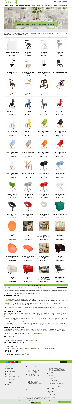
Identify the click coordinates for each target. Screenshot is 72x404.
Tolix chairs (9, 307)
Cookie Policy (52, 390)
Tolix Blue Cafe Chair (28, 111)
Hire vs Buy (8, 381)
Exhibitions (21, 5)
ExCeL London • (37, 377)
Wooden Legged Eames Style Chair (44, 132)
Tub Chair (60, 257)
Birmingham (35, 368)
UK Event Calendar (32, 389)
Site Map (51, 378)
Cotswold (32, 369)
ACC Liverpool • (30, 375)
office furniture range (56, 319)
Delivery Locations (31, 372)
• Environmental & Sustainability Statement (56, 369)
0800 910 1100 (52, 394)
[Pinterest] (13, 362)
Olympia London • (38, 385)
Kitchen (6, 5)
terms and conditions (32, 340)
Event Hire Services (10, 365)
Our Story (51, 375)
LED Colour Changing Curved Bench (28, 257)
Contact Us (51, 391)
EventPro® (51, 372)
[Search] (63, 5)
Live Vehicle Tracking (10, 374)
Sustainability (52, 377)
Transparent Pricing (10, 379)
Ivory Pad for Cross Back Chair (12, 52)
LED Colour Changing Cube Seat (60, 214)
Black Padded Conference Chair (60, 72)
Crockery (11, 5)
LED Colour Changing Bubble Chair (12, 257)
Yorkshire (35, 371)
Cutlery (16, 5)
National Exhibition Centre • (33, 384)
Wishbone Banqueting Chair (28, 174)
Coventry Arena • (31, 377)
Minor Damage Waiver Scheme (13, 376)
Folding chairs (9, 300)
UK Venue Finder (31, 374)
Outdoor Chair (60, 53)
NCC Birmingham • (31, 385)
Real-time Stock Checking (12, 377)
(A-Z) (36, 372)
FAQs (7, 384)
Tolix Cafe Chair (44, 112)
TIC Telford (29, 388)
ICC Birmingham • (31, 381)
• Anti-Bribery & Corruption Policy (55, 368)
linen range (46, 316)
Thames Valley (30, 371)
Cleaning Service (9, 368)
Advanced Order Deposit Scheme (13, 366)
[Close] (32, 402)
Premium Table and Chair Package (44, 235)
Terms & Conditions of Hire (55, 386)
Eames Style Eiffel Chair (44, 174)
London (39, 368)
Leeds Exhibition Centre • (32, 382)
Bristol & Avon (30, 368)
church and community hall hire (34, 333)
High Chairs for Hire (44, 92)
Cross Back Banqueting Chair (12, 92)
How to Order (9, 373)
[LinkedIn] (15, 362)
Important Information (54, 385)
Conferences (7, 318)
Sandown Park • (39, 387)
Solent (33, 370)
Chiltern (29, 369)
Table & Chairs (60, 234)
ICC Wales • (36, 381)
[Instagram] (11, 362)
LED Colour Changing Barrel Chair (12, 234)
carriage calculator (12, 344)
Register (55, 1)
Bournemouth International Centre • (34, 376)
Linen (42, 5)
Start (62, 287)
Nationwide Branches (32, 366)
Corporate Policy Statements (55, 366)
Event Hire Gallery (53, 380)
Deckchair (60, 92)
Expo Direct (51, 373)
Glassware (33, 5)
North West (30, 370)
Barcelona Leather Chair (60, 278)
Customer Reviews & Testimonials (56, 381)
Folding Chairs (28, 53)
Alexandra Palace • (37, 375)
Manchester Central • (31, 383)
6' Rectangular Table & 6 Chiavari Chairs (28, 234)
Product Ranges (9, 382)
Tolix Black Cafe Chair (12, 111)
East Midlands (37, 369)
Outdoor (38, 5)
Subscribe (63, 361)
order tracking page (30, 348)
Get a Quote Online (10, 371)
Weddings (6, 313)
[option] (12, 44)
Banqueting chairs (10, 297)
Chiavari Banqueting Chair (12, 73)
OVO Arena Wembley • (32, 387)
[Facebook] (9, 362)
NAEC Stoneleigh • (38, 383)
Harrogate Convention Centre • (33, 380)
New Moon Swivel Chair (12, 215)
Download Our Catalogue (11, 370)
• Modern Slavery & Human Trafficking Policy (57, 370)
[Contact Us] (64, 1)
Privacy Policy (52, 388)
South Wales (37, 370)
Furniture (27, 5)
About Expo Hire (52, 365)
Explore (55, 5)
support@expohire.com (54, 395)
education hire (60, 332)
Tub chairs (8, 306)
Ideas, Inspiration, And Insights (56, 383)
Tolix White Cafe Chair (12, 131)
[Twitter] (7, 362)
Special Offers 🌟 (48, 5)
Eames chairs (9, 303)
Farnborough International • (33, 379)
